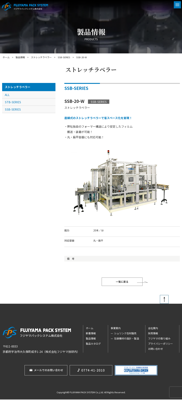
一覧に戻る (122, 282)
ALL (7, 95)
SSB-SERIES (13, 109)
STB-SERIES (13, 102)
